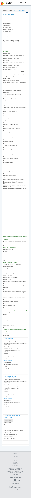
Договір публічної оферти (15, 486)
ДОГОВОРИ (15, 463)
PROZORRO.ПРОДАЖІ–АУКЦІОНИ (15, 471)
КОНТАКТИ (15, 454)
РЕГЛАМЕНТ (15, 457)
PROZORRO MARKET (15, 469)
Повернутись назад (8, 14)
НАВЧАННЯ (15, 474)
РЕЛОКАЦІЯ (15, 465)
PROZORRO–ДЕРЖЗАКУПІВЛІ (15, 468)
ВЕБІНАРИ (15, 460)
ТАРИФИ (15, 462)
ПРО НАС (15, 456)
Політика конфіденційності (15, 487)
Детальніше (8, 420)
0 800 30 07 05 (21, 3)
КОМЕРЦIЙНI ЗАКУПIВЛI (15, 472)
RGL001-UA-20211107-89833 (19, 10)
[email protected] (7, 368)
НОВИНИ (15, 453)
